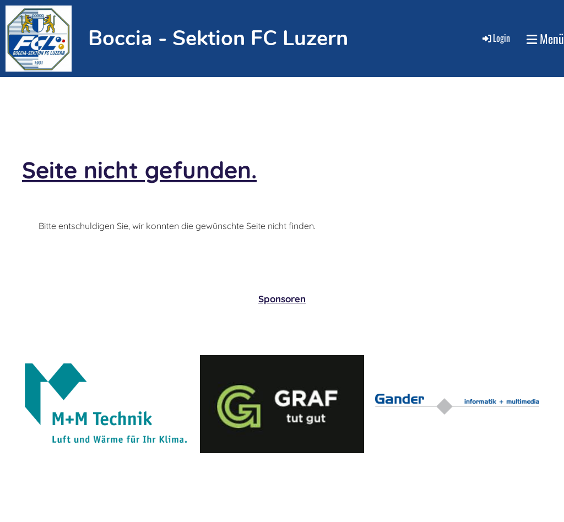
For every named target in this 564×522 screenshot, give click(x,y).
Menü (545, 38)
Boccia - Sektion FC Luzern (218, 38)
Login (495, 38)
